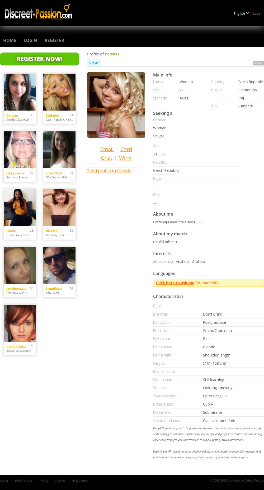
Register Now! (40, 59)
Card (126, 149)
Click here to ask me (175, 282)
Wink (125, 157)
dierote (52, 231)
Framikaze (54, 289)
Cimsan (12, 115)
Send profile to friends (109, 171)
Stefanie (52, 115)
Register (54, 40)
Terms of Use (23, 481)
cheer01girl (55, 173)
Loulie (11, 231)
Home (9, 40)
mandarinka (16, 346)
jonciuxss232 (16, 289)
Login (257, 13)
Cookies (60, 481)
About (4, 481)
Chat (106, 157)
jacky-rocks (15, 173)
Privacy (43, 481)
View (93, 62)
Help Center (80, 481)
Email (107, 149)
